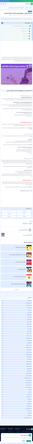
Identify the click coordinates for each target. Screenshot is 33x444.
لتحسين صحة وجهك (27, 158)
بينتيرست (9, 216)
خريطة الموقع (18, 438)
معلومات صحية (25, 223)
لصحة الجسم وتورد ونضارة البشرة (25, 95)
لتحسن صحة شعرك (27, 134)
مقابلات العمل (11, 435)
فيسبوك (23, 211)
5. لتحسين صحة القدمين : (25, 38)
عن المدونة (18, 432)
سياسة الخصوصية (17, 435)
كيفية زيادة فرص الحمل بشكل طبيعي (20, 247)
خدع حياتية (11, 438)
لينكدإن (24, 216)
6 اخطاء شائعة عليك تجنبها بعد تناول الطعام (19, 276)
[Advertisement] (16, 49)
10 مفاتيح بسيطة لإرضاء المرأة (21, 269)
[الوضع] (3, 4)
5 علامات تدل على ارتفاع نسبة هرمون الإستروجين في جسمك (17, 254)
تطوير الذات (11, 432)
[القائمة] (1, 4)
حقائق (5, 435)
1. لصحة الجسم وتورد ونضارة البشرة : (24, 28)
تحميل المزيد (16, 289)
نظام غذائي (4, 432)
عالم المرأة (29, 11)
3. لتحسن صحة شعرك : (25, 33)
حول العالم (4, 438)
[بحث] (6, 4)
